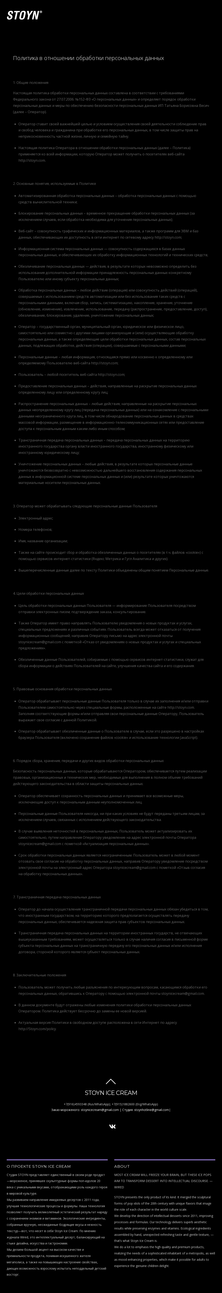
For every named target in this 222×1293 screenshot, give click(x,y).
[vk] (112, 1126)
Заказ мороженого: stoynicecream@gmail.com (85, 1110)
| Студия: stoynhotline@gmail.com (144, 1110)
